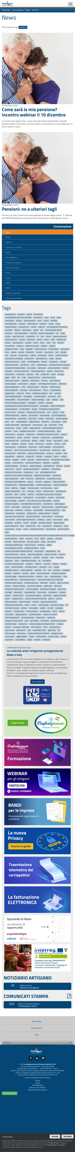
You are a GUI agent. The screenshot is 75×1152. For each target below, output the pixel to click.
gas (64, 450)
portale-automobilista (31, 469)
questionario (40, 478)
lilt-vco (61, 611)
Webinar (9, 242)
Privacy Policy (53, 1143)
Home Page (6, 9)
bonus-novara (30, 545)
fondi (45, 627)
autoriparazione (29, 320)
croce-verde (9, 630)
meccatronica (24, 327)
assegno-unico (17, 598)
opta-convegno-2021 (49, 602)
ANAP (8, 282)
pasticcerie (56, 450)
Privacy (37, 1080)
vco (36, 472)
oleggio (22, 488)
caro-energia (44, 415)
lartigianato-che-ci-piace (36, 412)
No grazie (68, 1136)
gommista (51, 630)
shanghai (65, 570)
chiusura (44, 387)
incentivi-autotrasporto (13, 583)
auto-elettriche (41, 358)
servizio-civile (10, 453)
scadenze (29, 564)
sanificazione (50, 551)
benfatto (36, 557)
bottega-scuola (57, 633)
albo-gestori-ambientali (13, 605)
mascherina (9, 529)
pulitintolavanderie (38, 371)
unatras (22, 339)
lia (67, 605)
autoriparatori (42, 365)
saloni (43, 538)
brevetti (37, 640)
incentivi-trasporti (33, 516)
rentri (7, 444)
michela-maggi (10, 576)
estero (38, 491)
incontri (65, 368)
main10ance (22, 384)
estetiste (43, 324)
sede (24, 377)
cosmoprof (46, 561)
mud (21, 349)
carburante (58, 526)
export (35, 330)
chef (36, 538)
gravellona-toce (61, 507)
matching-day (43, 605)
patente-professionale (36, 453)
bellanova (44, 583)
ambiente (45, 422)
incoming (23, 390)
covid (52, 317)
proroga (60, 374)
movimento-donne (12, 362)
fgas (58, 431)
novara (7, 343)
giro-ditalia (34, 621)
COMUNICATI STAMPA (37, 996)
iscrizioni (59, 538)
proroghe (20, 434)
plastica (63, 564)
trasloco (55, 564)
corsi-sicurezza (46, 488)
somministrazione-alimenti (52, 428)
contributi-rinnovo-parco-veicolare (48, 494)
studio (42, 441)
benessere (42, 368)
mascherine (49, 352)
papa (66, 520)
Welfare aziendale (13, 293)
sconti (33, 605)
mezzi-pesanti (18, 463)
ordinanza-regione (12, 504)
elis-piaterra (48, 504)
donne (56, 456)
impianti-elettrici (19, 586)
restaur (52, 583)
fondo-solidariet (11, 538)
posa (56, 488)
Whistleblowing (37, 1085)
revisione (8, 333)
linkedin (58, 453)
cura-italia (52, 425)
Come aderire (37, 681)
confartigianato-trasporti (47, 384)
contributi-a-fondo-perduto (15, 368)
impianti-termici (34, 377)
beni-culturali (36, 627)
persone (36, 437)
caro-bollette (20, 640)
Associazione (36, 1027)
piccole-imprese (35, 466)
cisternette (60, 497)
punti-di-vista (10, 412)
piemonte (57, 586)
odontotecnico (49, 466)
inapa (51, 358)
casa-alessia (55, 422)
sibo (65, 576)
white (18, 428)
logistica (42, 327)
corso (40, 320)
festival (59, 466)
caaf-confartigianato (35, 554)
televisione (21, 633)
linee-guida (9, 614)
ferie (23, 387)
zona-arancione (35, 390)
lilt (57, 333)
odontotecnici (32, 324)
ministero (18, 510)
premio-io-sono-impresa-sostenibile (18, 475)
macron (51, 497)
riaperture (42, 567)
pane (7, 422)
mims (55, 611)
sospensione (31, 513)
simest (57, 444)
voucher (39, 352)
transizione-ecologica (33, 595)
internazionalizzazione (13, 396)
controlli (25, 573)
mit (39, 526)
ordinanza (46, 640)
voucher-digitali (61, 418)
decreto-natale (63, 529)
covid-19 (20, 393)
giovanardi (22, 418)
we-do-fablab (24, 409)
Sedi (36, 1034)
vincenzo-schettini (37, 529)
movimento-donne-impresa (59, 365)
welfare (52, 346)
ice (19, 377)
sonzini (30, 482)
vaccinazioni (39, 551)
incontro (39, 456)
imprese (13, 355)
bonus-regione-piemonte (26, 520)
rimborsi (18, 523)
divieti (21, 538)
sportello (38, 570)
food (22, 478)
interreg (44, 380)
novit (17, 561)
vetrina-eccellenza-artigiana (15, 403)
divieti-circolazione (57, 406)
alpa (61, 399)
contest (59, 598)
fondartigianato (33, 362)
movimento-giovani (52, 510)
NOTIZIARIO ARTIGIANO (28, 977)
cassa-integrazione (12, 387)
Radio (8, 252)
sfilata (32, 636)
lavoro (35, 343)
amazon (62, 592)
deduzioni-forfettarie (26, 576)
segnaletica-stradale (28, 561)
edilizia (13, 352)
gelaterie (47, 482)
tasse (7, 507)
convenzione (9, 346)
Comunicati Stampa (14, 247)
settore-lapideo (17, 567)
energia (63, 362)
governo (30, 374)
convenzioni (29, 358)
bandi (33, 573)
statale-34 (30, 456)
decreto (17, 330)
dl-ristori (39, 482)
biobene (44, 346)
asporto (8, 627)
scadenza (48, 456)
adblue (49, 545)
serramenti (65, 349)
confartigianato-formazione (57, 327)
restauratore (9, 374)
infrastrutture (55, 387)
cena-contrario (33, 488)
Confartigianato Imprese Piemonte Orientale (8, 3)
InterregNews (11, 257)
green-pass (27, 330)
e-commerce (23, 355)
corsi (33, 365)
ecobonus (8, 371)
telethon (38, 564)
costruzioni (9, 640)
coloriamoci (23, 624)
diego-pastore (35, 428)
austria (22, 494)
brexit (53, 374)
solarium (17, 573)
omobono (41, 520)
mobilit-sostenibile (12, 425)
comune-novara (11, 339)
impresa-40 (20, 630)
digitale (55, 399)
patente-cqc (61, 339)
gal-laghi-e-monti (11, 570)
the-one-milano (33, 542)
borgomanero (55, 390)
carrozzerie (25, 365)
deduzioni (46, 463)
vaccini (18, 469)
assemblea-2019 (39, 630)
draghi (29, 640)
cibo (65, 453)
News (28, 9)
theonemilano (19, 611)
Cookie (37, 1083)
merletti (60, 343)
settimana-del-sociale (53, 330)
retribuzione (52, 592)
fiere (16, 494)
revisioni (27, 437)
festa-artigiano (32, 611)
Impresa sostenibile (14, 298)
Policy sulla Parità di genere (37, 1090)
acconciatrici (9, 636)
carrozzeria (20, 513)
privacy (18, 320)
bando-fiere (40, 617)
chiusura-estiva (47, 507)
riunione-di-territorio (33, 463)
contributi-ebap (10, 624)
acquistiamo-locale (54, 478)
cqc (41, 330)
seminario (51, 396)
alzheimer (62, 384)
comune (35, 602)
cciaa (15, 431)
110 (53, 343)
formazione (38, 314)
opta (6, 532)
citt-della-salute (31, 567)
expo (48, 399)
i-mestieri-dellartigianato (14, 564)
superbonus (53, 362)
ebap (58, 317)
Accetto (55, 1136)
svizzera (57, 393)
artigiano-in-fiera (11, 349)
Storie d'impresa (12, 267)
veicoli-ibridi (25, 441)
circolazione (22, 447)
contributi (8, 330)
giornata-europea (57, 605)
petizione (8, 450)
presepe (8, 573)
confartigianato (10, 324)
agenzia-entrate (51, 554)
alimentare (21, 453)
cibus (43, 548)
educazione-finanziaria (13, 472)
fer (45, 570)
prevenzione (9, 513)
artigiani (33, 384)
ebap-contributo (59, 482)
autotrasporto (10, 314)
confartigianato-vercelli (13, 548)
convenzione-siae (11, 554)
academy (41, 545)
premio (51, 598)
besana (64, 434)
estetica (41, 403)
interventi (59, 557)
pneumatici (42, 355)
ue (39, 561)
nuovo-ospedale (26, 570)
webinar (54, 320)
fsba (62, 412)
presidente (56, 475)
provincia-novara (45, 523)
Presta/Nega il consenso (56, 1145)
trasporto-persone (31, 583)
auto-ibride (16, 507)
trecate (67, 466)
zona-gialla (28, 396)
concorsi (8, 431)
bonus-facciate (24, 602)
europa (56, 567)
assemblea (31, 336)
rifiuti (63, 333)
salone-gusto (59, 504)
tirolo (7, 488)
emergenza (44, 406)
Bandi (8, 237)
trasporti (22, 324)
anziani (7, 586)
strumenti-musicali (12, 608)
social (27, 605)
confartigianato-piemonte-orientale (18, 317)
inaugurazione (45, 611)
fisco (7, 352)
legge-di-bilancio (60, 595)
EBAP (8, 287)
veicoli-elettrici (58, 447)
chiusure (28, 510)
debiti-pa (14, 488)
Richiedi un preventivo (9, 1093)
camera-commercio (22, 371)
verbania (8, 611)
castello (28, 343)
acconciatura (50, 529)
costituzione (47, 526)
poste (49, 520)
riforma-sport (48, 491)
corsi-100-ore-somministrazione (39, 501)
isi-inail (50, 608)
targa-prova (28, 472)
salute (25, 428)
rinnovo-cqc (9, 428)
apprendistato (59, 523)
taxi (42, 336)
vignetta (49, 403)
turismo (62, 554)
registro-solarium (42, 459)
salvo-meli (32, 418)
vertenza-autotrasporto (46, 431)
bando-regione (10, 384)
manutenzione (55, 627)
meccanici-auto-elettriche (14, 516)
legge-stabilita (22, 636)
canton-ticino (10, 437)
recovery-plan (10, 447)
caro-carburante (23, 399)
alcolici (42, 608)
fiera (52, 339)
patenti (49, 371)
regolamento (10, 393)
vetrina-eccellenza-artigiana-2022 (42, 624)
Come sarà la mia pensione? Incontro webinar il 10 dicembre (34, 112)
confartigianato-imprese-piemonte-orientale (21, 406)
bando (48, 336)
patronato (31, 339)
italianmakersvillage (26, 485)
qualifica (22, 501)
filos (21, 526)
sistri (66, 526)
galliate (34, 441)
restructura (39, 444)
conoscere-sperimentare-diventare (18, 557)
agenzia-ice (9, 469)
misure (7, 459)
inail (48, 343)
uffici (13, 377)
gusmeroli (8, 561)
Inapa (8, 277)
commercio (59, 516)
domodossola (61, 491)
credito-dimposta (11, 466)
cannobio (30, 491)
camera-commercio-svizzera (35, 598)
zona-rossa (42, 592)
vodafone (25, 380)
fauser (18, 529)
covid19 (8, 542)
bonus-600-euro (11, 579)
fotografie (8, 523)
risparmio (20, 456)
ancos (51, 324)
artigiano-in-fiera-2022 (13, 621)
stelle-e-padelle (44, 447)
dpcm (42, 343)
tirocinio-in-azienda (35, 586)
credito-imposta (61, 355)
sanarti (7, 336)
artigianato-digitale (58, 573)
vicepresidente (21, 422)
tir (38, 336)
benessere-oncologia (48, 589)
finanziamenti (18, 343)
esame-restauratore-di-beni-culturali (18, 551)
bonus (46, 339)
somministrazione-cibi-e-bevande (50, 579)
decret (23, 554)
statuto (63, 456)
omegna (60, 624)
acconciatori (38, 317)
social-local (26, 507)
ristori (7, 598)
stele (64, 422)
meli (29, 630)
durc (48, 412)
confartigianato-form (48, 472)
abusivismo (59, 371)
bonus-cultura (47, 516)
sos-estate (31, 368)
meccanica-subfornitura (14, 545)
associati (57, 570)
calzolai (33, 355)
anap (46, 317)
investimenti (53, 349)
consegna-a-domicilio (21, 627)
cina (52, 557)
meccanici (23, 466)
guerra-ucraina (63, 583)
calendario (45, 469)
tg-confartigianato (58, 415)
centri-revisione (40, 349)
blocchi (63, 636)
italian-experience (11, 365)
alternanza (62, 589)
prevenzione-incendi (58, 621)
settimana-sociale (32, 346)
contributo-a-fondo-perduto (49, 409)
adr (51, 393)
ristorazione (55, 469)
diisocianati (35, 380)
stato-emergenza (11, 526)
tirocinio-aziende (28, 617)
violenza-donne (33, 387)
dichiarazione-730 (11, 441)
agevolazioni (9, 456)
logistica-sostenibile (12, 491)
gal (46, 425)
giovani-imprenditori (46, 333)
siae (57, 352)
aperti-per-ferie (18, 336)
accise (46, 320)
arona (26, 529)
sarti (63, 444)
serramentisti (45, 450)
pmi (59, 396)
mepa (19, 437)
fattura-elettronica (12, 415)
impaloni (15, 444)
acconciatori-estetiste (13, 497)
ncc (50, 567)
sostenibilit (18, 592)
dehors (24, 608)
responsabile (38, 510)
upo (6, 355)
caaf (26, 621)
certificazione (28, 497)
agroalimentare (10, 327)
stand (31, 444)
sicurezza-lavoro (11, 409)
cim (23, 491)
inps (46, 576)
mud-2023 (45, 621)
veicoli (23, 459)
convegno (58, 608)
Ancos (8, 272)
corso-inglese (41, 497)
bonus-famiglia (10, 501)
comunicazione (10, 418)
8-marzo (29, 538)
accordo (56, 501)
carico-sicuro (37, 425)
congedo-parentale (31, 548)
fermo (51, 355)
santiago (8, 592)
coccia (28, 393)
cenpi (23, 362)
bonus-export (10, 633)
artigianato (45, 374)
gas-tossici (58, 441)
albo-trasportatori (11, 478)
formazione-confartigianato (15, 482)
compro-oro (45, 437)
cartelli (25, 523)
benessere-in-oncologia (13, 358)
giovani (58, 358)
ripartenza (51, 617)
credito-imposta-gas (43, 485)
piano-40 (36, 507)
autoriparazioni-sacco (27, 579)
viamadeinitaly (30, 592)
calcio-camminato (48, 377)
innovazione (33, 608)
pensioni (22, 27)
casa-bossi (33, 447)
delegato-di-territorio (27, 431)
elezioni (44, 362)
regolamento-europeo (42, 475)
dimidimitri (21, 374)
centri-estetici (55, 380)
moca (7, 567)
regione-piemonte (59, 336)
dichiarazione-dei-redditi (60, 459)
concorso (50, 453)
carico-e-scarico (11, 602)
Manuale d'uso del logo (37, 1087)
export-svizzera (44, 513)
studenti (39, 576)
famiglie (34, 523)
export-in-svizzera (50, 614)
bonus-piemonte (54, 368)
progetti (15, 459)
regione (24, 415)
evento (7, 463)
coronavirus (9, 320)
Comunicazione (17, 9)
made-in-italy (53, 636)
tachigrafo (32, 403)
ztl (59, 630)
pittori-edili (47, 595)
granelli (21, 352)
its (59, 551)
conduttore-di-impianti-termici (48, 434)
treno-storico (10, 434)
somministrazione (21, 333)
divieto (49, 441)
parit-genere (25, 425)
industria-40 (30, 526)
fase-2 (45, 390)
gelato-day (48, 586)
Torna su (37, 1042)
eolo (63, 510)
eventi (29, 314)
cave (66, 441)
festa (43, 542)
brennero (21, 412)
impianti (55, 513)
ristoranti (8, 494)
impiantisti (30, 434)
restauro (20, 346)
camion (55, 412)
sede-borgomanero (12, 617)
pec (12, 422)
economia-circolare (12, 380)
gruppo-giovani (21, 614)
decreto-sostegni (38, 399)
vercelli (33, 327)
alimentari (30, 352)
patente (50, 538)
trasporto (21, 314)
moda (58, 324)
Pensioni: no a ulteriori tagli (29, 209)
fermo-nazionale (43, 573)
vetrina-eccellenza (60, 485)
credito (41, 418)
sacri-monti (57, 520)
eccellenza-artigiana (40, 393)
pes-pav (31, 459)
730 (37, 374)
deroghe (45, 557)
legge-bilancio (34, 422)
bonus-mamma (19, 542)
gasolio (63, 352)
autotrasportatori (11, 390)
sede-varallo (9, 520)
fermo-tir (29, 478)
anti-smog (9, 510)
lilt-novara (51, 542)
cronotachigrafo (40, 396)
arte (49, 570)
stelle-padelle (10, 399)
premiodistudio (57, 437)
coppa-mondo (18, 595)
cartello (8, 595)
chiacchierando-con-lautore (31, 504)
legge (7, 377)
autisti (39, 339)
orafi (60, 425)
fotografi (29, 349)
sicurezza (33, 333)
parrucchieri (33, 415)
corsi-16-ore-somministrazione (25, 450)
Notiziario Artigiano (14, 262)
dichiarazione (41, 636)
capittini (31, 494)
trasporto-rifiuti (11, 485)
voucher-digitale (32, 589)
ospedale (55, 463)
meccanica (50, 418)
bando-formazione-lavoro (14, 589)
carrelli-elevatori (35, 614)
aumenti (49, 444)
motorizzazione (55, 576)
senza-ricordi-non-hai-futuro (38, 633)
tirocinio (23, 444)
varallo (34, 409)
